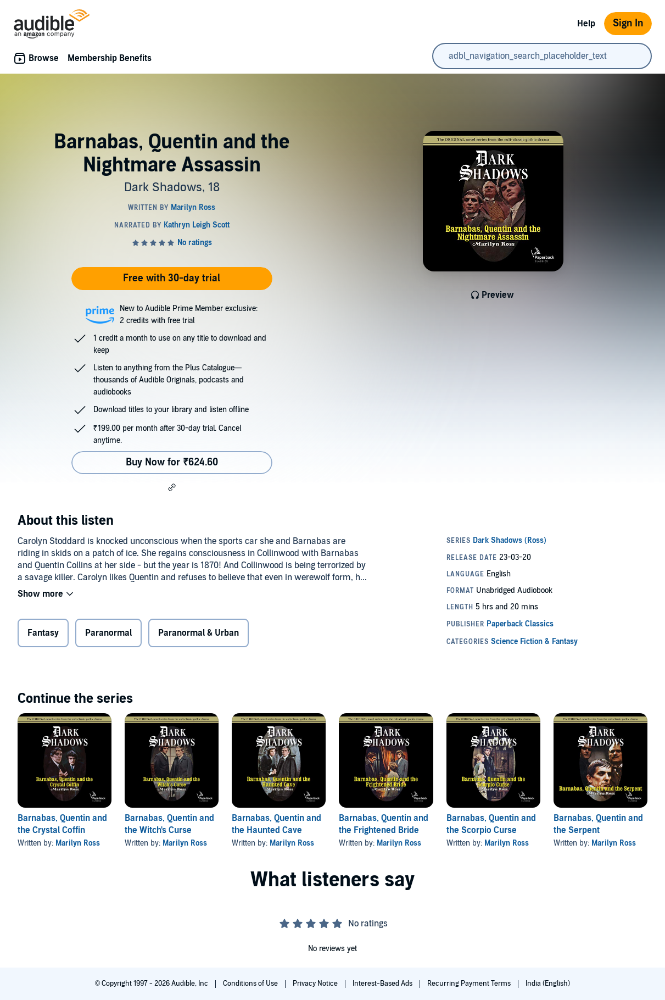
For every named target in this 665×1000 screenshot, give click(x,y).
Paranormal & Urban (198, 632)
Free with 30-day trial (171, 278)
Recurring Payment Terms (469, 983)
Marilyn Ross (77, 843)
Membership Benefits (110, 58)
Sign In (628, 23)
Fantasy (43, 632)
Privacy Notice (316, 983)
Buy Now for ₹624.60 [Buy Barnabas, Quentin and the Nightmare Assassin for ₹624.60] (172, 462)
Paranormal (108, 632)
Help (586, 23)
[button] (171, 487)
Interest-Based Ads (383, 983)
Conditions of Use (251, 983)
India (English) (548, 983)
